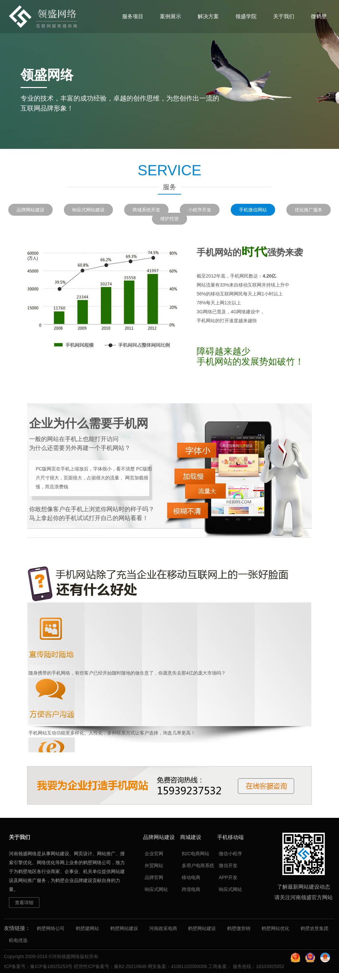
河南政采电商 (163, 928)
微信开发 (228, 865)
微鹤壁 (319, 16)
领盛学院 (246, 16)
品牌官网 (154, 877)
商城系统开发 (146, 209)
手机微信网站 (253, 209)
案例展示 (170, 16)
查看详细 (24, 902)
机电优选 (18, 940)
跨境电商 (191, 889)
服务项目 (132, 16)
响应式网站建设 (88, 209)
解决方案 (208, 16)
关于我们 (283, 16)
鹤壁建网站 (87, 928)
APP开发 (228, 877)
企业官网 (154, 853)
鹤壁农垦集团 (314, 928)
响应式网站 (156, 889)
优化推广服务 (308, 209)
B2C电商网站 (195, 853)
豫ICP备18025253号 (51, 966)
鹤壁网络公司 (51, 928)
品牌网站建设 (30, 209)
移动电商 (191, 877)
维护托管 (169, 218)
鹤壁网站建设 (124, 928)
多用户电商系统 (198, 865)
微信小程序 (230, 853)
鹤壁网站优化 (275, 928)
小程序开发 (199, 209)
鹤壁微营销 (238, 928)
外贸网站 (154, 865)
